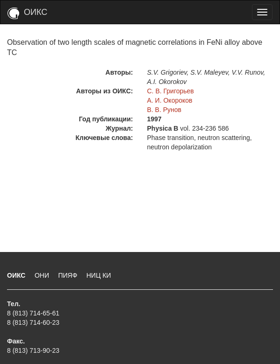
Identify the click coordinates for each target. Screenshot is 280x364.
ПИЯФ (68, 275)
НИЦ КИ (98, 275)
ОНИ (43, 275)
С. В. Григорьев (170, 91)
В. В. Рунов (164, 109)
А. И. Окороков (170, 100)
